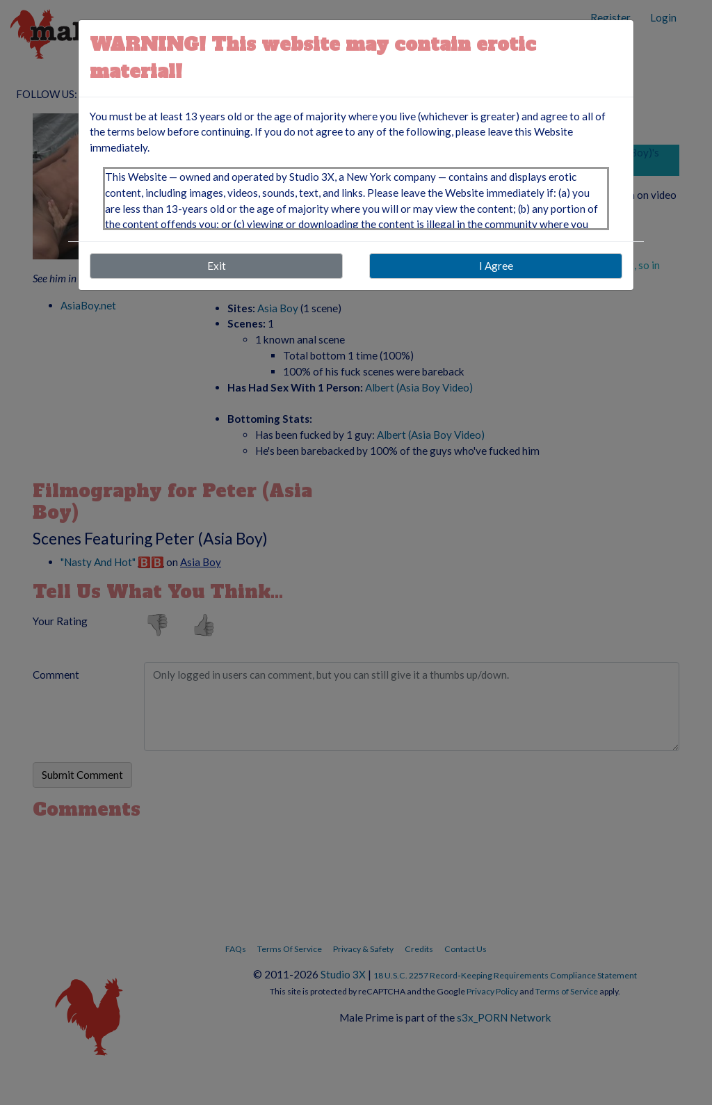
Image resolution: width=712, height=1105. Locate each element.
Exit (216, 265)
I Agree (496, 265)
